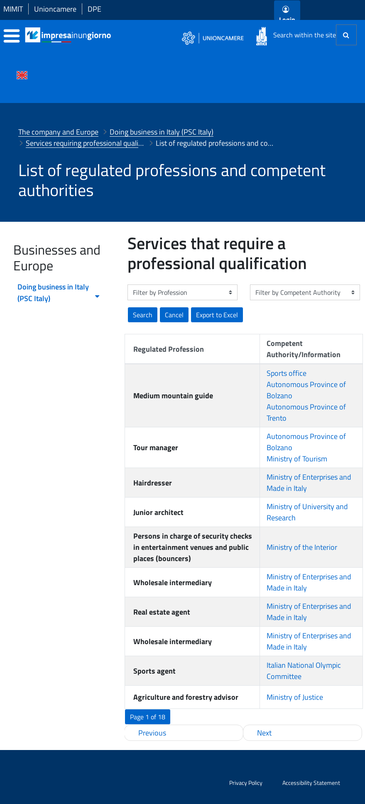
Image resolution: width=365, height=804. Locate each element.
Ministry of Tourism (297, 458)
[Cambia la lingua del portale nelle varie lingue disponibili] (22, 74)
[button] (217, 315)
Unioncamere (55, 9)
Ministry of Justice (295, 697)
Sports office (286, 373)
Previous (152, 732)
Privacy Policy (245, 782)
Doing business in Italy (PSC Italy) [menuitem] (58, 292)
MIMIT (13, 9)
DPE (94, 9)
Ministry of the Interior (302, 547)
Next (264, 732)
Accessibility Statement (311, 782)
